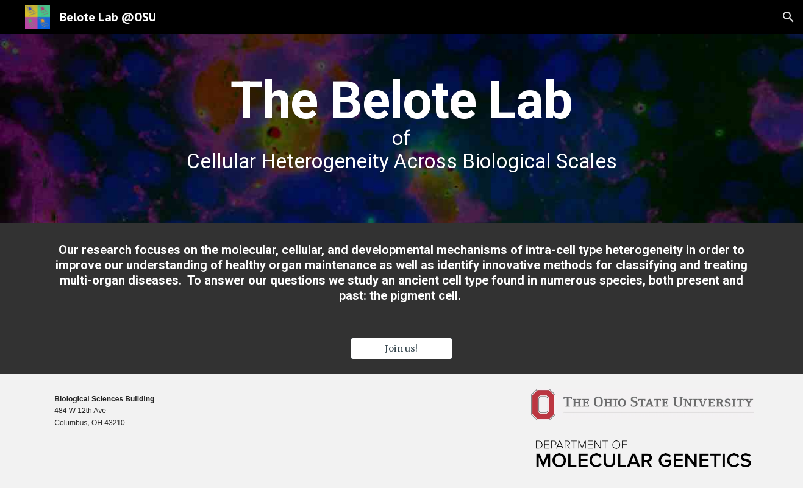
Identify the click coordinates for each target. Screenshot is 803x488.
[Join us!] (401, 348)
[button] (788, 17)
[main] (401, 128)
